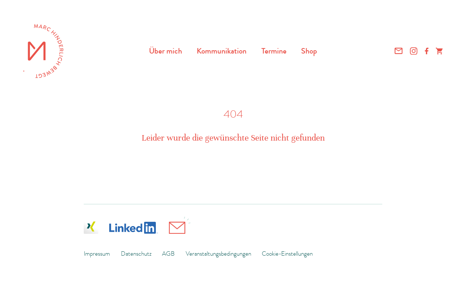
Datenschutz (136, 253)
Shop (309, 50)
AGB (168, 253)
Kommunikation (221, 50)
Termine (274, 50)
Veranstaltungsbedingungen (218, 253)
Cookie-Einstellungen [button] (287, 253)
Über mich (165, 50)
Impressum (97, 253)
